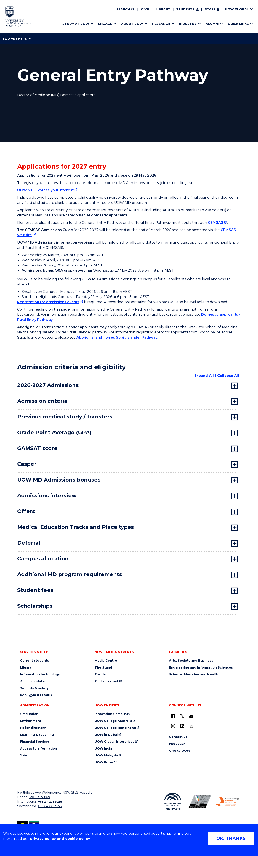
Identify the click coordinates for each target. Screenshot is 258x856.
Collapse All (228, 376)
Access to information (38, 748)
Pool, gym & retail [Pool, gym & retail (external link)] (34, 695)
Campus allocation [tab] (43, 558)
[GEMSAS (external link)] (217, 222)
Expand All (204, 376)
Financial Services (35, 741)
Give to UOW (179, 751)
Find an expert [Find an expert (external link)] (107, 681)
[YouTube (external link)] (191, 717)
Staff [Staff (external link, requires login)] (210, 9)
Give (145, 9)
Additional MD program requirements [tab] (69, 574)
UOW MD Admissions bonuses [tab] (58, 480)
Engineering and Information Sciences (201, 667)
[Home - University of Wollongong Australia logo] (18, 16)
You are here (17, 39)
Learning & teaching (37, 735)
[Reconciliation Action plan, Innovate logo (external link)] (172, 801)
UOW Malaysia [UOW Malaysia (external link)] (106, 755)
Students (185, 9)
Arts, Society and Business (191, 661)
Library (163, 9)
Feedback (177, 744)
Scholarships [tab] (34, 606)
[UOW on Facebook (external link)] (173, 716)
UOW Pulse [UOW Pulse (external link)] (104, 762)
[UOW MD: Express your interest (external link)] (47, 190)
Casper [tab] (26, 464)
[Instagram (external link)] (173, 726)
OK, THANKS (230, 838)
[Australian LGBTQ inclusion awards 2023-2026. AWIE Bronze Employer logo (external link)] (199, 801)
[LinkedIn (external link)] (182, 726)
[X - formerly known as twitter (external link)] (182, 716)
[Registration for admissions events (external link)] (50, 302)
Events (100, 674)
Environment (30, 721)
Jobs (24, 755)
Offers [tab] (26, 511)
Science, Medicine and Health (193, 674)
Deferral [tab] (28, 543)
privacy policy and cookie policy (60, 839)
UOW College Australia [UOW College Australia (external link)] (113, 721)
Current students (34, 661)
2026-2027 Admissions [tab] (48, 385)
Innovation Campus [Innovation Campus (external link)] (111, 714)
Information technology (40, 674)
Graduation (29, 714)
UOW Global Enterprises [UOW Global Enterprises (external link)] (114, 741)
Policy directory (33, 728)
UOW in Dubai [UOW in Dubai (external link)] (106, 735)
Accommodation (33, 681)
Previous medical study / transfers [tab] (64, 417)
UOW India (103, 748)
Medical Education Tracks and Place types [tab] (75, 527)
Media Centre (106, 661)
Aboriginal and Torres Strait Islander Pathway (116, 337)
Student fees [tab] (35, 590)
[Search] (125, 9)
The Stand (103, 667)
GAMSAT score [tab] (37, 448)
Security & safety (34, 688)
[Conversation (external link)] (191, 726)
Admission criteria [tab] (42, 401)
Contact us (178, 737)
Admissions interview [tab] (46, 495)
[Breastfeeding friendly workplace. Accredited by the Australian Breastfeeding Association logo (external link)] (227, 801)
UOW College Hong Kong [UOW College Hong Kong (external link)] (115, 728)
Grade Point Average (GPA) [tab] (54, 432)
